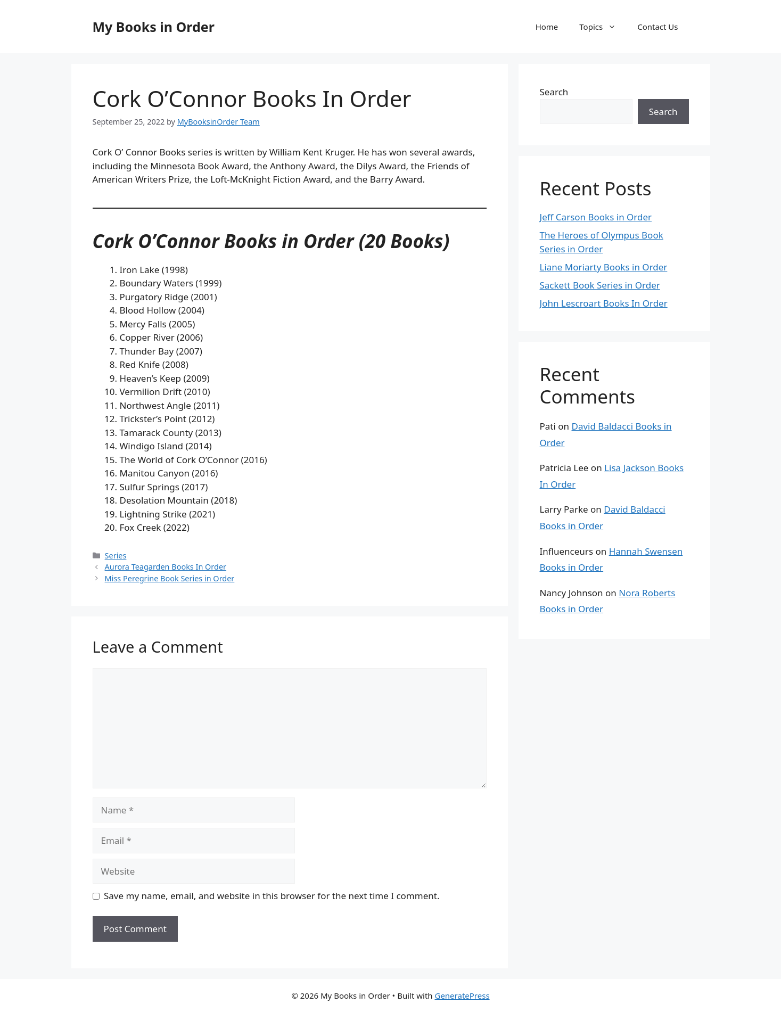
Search (554, 92)
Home (547, 26)
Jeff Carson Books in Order (596, 217)
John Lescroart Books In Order (604, 303)
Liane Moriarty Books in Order (604, 267)
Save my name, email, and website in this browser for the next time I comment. (271, 896)
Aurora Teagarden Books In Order (165, 567)
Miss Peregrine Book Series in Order (170, 578)
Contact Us (657, 26)
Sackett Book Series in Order (600, 285)
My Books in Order (154, 27)
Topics (603, 27)
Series (116, 555)
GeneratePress (461, 995)
